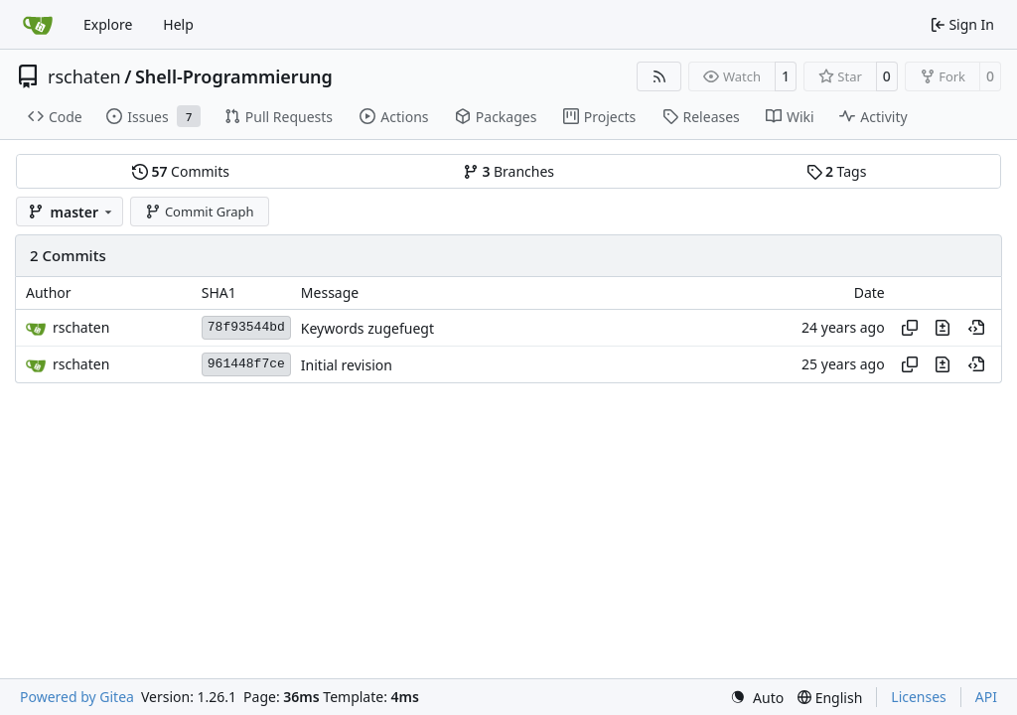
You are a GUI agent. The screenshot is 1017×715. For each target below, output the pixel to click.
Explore (107, 24)
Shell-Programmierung (234, 76)
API (986, 696)
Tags (836, 171)
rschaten (84, 76)
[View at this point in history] (976, 328)
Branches (508, 171)
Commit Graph (199, 211)
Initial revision (346, 365)
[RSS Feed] (659, 76)
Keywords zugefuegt (367, 328)
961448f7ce (246, 364)
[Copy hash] (910, 328)
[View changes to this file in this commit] (942, 328)
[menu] (757, 697)
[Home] (38, 25)
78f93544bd (246, 327)
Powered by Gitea (77, 696)
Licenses (918, 696)
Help (178, 24)
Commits (180, 171)
